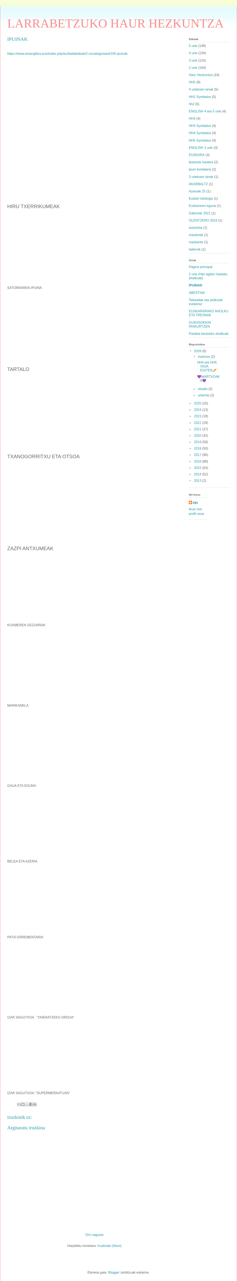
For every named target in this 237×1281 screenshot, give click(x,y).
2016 (198, 461)
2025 (198, 403)
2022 (198, 423)
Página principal (200, 267)
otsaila (203, 389)
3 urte (193, 60)
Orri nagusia (94, 1235)
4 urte (193, 53)
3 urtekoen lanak (201, 177)
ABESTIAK (197, 293)
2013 (198, 480)
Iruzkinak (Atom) (109, 1246)
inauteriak (196, 235)
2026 (198, 351)
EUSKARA (197, 155)
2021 (198, 429)
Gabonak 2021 (200, 213)
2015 (198, 468)
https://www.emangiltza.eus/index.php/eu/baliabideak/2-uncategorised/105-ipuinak (67, 53)
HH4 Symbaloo (200, 133)
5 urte (193, 46)
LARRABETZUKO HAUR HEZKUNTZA (115, 23)
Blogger (114, 1272)
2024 (198, 409)
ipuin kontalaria (200, 169)
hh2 (191, 104)
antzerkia (195, 227)
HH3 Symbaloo (200, 126)
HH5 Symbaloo (200, 140)
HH (195, 503)
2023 (198, 416)
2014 (198, 474)
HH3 (192, 118)
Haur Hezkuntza (201, 75)
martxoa (204, 356)
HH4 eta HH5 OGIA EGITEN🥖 (207, 366)
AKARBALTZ (198, 184)
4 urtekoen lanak (201, 89)
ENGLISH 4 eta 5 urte (205, 111)
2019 (198, 442)
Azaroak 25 (197, 191)
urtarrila (204, 395)
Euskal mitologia (201, 198)
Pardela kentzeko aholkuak (209, 333)
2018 (198, 448)
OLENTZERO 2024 (203, 220)
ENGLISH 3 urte (201, 147)
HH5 (192, 82)
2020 (198, 435)
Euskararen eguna (202, 206)
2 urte (193, 67)
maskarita (196, 242)
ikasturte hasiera (201, 162)
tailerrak (195, 249)
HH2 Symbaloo (200, 97)
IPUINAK (195, 285)
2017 (198, 455)
